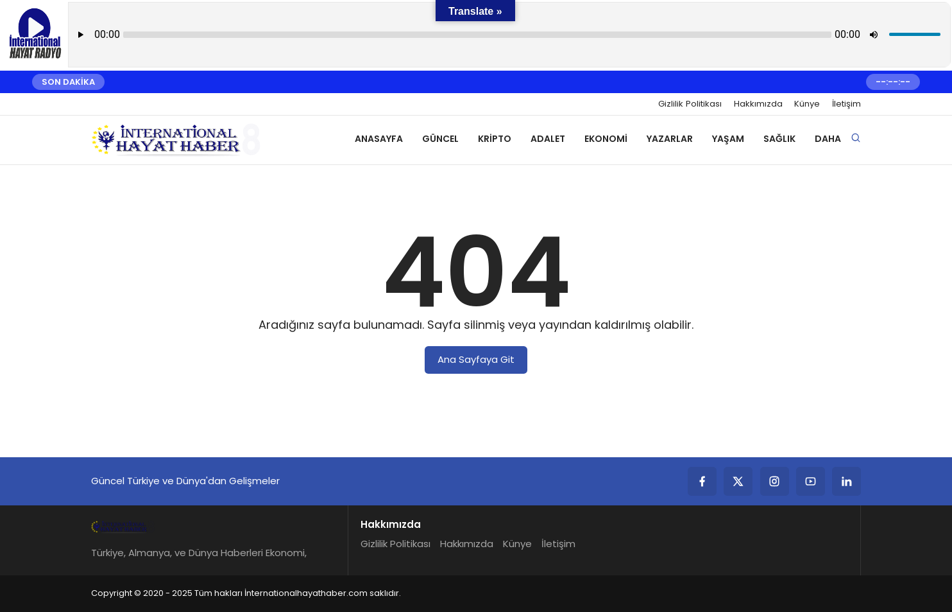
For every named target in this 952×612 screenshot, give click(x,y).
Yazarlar (670, 138)
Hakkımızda (758, 104)
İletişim (846, 104)
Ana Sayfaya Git (476, 359)
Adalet (548, 138)
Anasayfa (379, 138)
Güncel (440, 138)
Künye (807, 104)
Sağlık (779, 138)
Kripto (494, 138)
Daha (828, 138)
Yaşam (728, 138)
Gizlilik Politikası (690, 104)
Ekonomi (605, 138)
